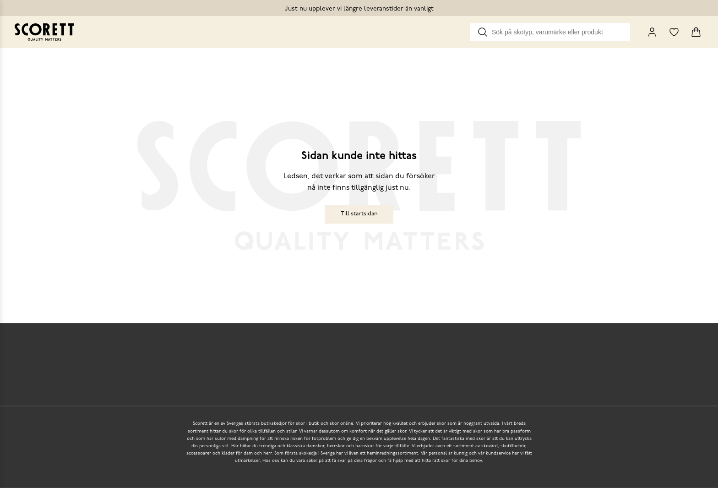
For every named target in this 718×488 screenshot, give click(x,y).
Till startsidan (359, 214)
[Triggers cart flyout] (696, 32)
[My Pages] (652, 32)
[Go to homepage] (44, 32)
